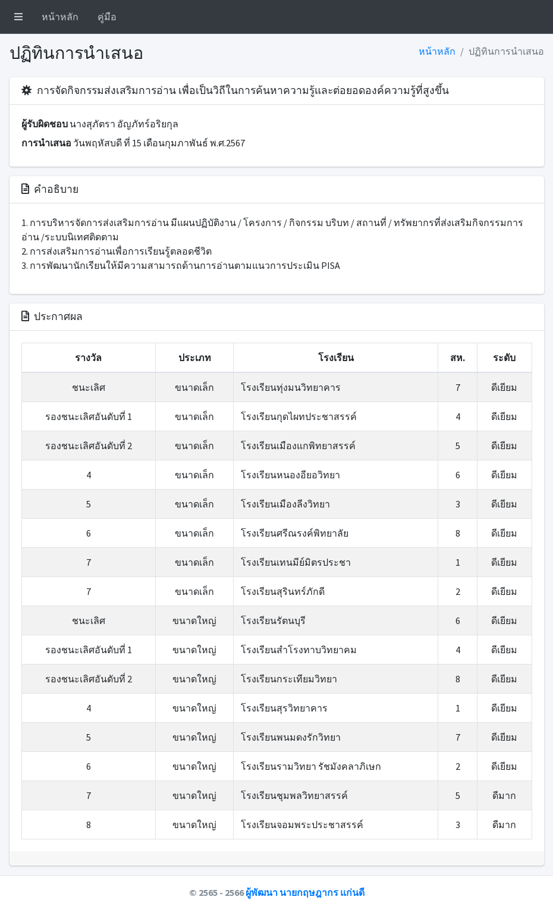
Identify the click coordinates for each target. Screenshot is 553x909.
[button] (18, 17)
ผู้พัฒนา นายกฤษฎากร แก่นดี (305, 892)
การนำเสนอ (46, 143)
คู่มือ (107, 17)
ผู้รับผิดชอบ (44, 124)
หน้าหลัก (60, 17)
